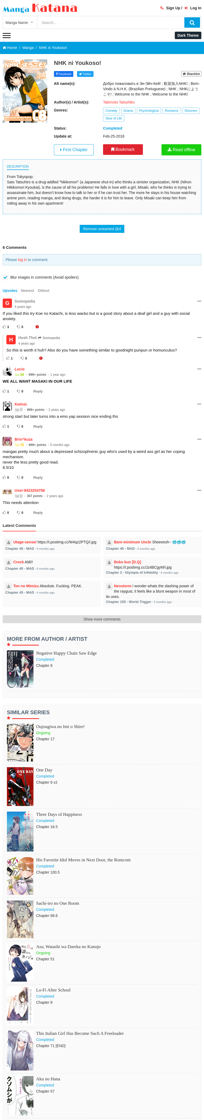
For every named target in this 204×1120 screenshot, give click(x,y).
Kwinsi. (21, 404)
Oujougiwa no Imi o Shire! (60, 726)
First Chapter (74, 149)
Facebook (63, 74)
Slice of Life (113, 118)
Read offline (182, 149)
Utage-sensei (24, 542)
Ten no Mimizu (26, 586)
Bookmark (122, 149)
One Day (44, 769)
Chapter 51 (45, 959)
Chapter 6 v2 (46, 782)
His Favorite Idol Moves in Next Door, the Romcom (83, 859)
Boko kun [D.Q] (127, 562)
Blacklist (191, 74)
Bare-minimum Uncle (132, 542)
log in (22, 260)
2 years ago (57, 410)
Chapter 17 (45, 739)
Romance (171, 111)
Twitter (85, 74)
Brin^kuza (23, 439)
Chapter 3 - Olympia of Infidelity (132, 573)
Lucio (19, 369)
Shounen (191, 111)
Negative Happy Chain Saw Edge (66, 653)
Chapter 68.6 (47, 916)
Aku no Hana (48, 1078)
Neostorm (122, 586)
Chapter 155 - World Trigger (128, 602)
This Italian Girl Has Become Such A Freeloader (80, 1033)
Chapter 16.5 (47, 827)
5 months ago (60, 445)
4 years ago (23, 307)
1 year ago (57, 375)
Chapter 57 (45, 1091)
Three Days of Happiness (59, 814)
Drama (128, 111)
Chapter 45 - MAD (19, 549)
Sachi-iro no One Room (57, 903)
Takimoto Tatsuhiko (119, 102)
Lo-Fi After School (53, 990)
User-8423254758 (30, 490)
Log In (193, 8)
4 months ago (46, 548)
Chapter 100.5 (48, 872)
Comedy (111, 111)
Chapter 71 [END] (51, 1046)
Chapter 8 (44, 665)
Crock (18, 562)
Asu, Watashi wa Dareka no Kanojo (68, 946)
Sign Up (170, 8)
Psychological (149, 111)
